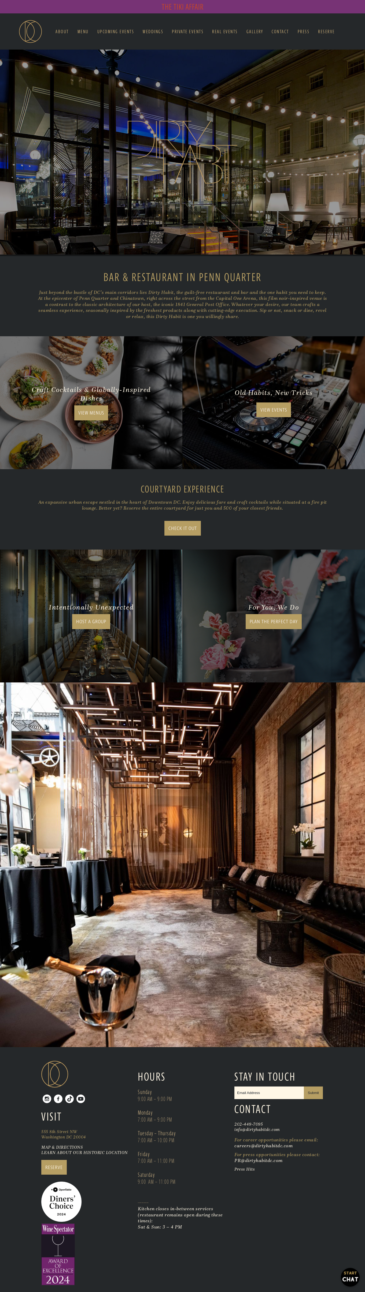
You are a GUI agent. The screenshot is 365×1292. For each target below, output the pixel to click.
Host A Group (91, 621)
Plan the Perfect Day (274, 621)
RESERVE (54, 1167)
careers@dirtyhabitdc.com (263, 1146)
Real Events (225, 31)
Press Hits (245, 1169)
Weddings (153, 31)
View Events (273, 410)
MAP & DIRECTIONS (62, 1147)
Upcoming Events (115, 31)
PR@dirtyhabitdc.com (258, 1160)
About (62, 31)
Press (304, 31)
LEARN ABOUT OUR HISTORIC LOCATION (84, 1152)
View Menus (91, 413)
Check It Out (182, 528)
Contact (280, 31)
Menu (83, 31)
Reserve (326, 31)
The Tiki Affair (183, 7)
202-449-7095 (248, 1124)
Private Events (188, 31)
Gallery (254, 31)
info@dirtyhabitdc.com (257, 1129)
